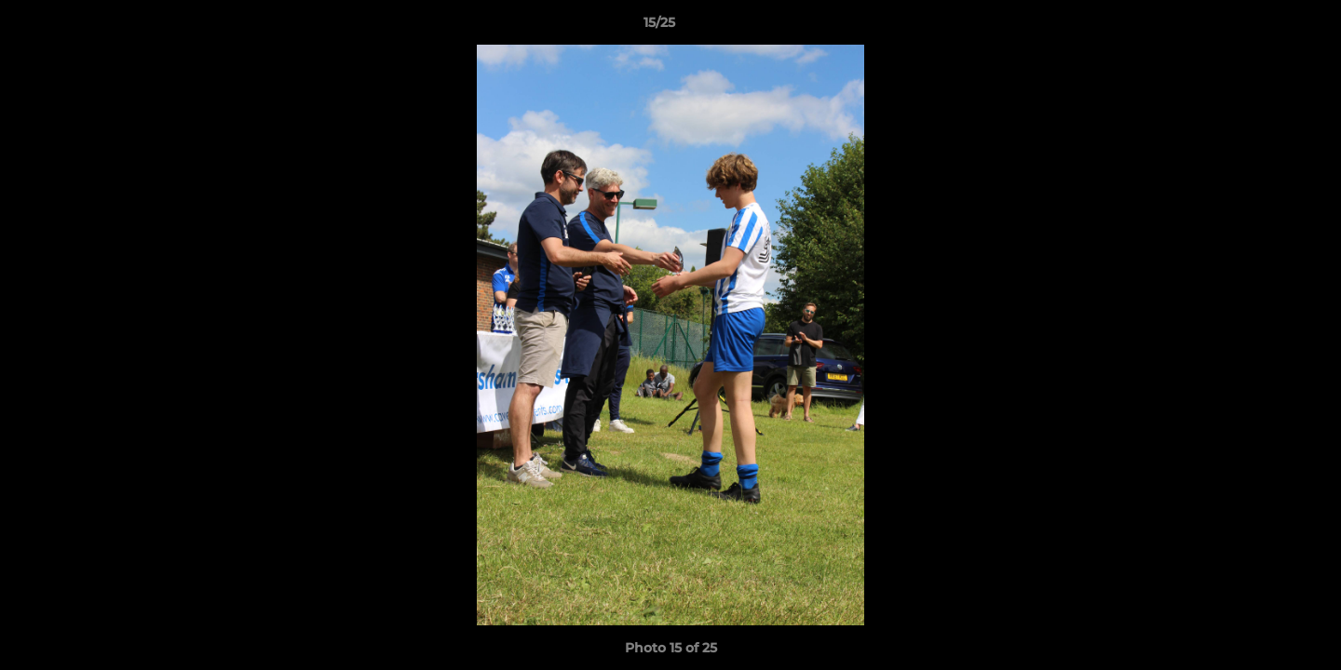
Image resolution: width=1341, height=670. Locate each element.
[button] (1263, 27)
